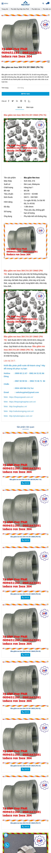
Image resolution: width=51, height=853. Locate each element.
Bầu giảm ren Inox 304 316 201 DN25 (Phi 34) (26, 766)
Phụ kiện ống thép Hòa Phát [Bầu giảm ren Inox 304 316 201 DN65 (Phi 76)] (20, 9)
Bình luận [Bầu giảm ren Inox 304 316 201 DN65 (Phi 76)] (29, 107)
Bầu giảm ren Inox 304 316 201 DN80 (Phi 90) (26, 537)
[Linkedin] (17, 101)
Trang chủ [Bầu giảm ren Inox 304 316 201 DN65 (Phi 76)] (5, 9)
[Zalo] (30, 101)
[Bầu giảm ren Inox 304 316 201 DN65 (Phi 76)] (25, 3)
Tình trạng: (5, 88)
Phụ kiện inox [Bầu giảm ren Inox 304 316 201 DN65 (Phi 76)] (36, 9)
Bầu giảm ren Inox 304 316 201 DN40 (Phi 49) (26, 651)
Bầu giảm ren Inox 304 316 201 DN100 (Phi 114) (25, 479)
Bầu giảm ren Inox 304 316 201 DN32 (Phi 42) (26, 708)
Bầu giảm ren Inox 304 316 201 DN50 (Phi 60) (26, 594)
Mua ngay (25, 94)
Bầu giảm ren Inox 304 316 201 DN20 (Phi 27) (26, 823)
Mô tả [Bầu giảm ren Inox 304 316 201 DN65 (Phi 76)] (20, 107)
